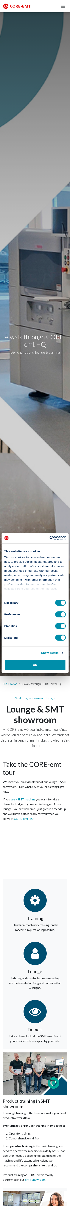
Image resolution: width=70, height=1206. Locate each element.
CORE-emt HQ (24, 818)
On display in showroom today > (35, 698)
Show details (50, 652)
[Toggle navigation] (63, 6)
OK (35, 664)
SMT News (10, 684)
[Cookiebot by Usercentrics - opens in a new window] (50, 538)
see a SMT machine (23, 799)
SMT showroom (35, 1179)
